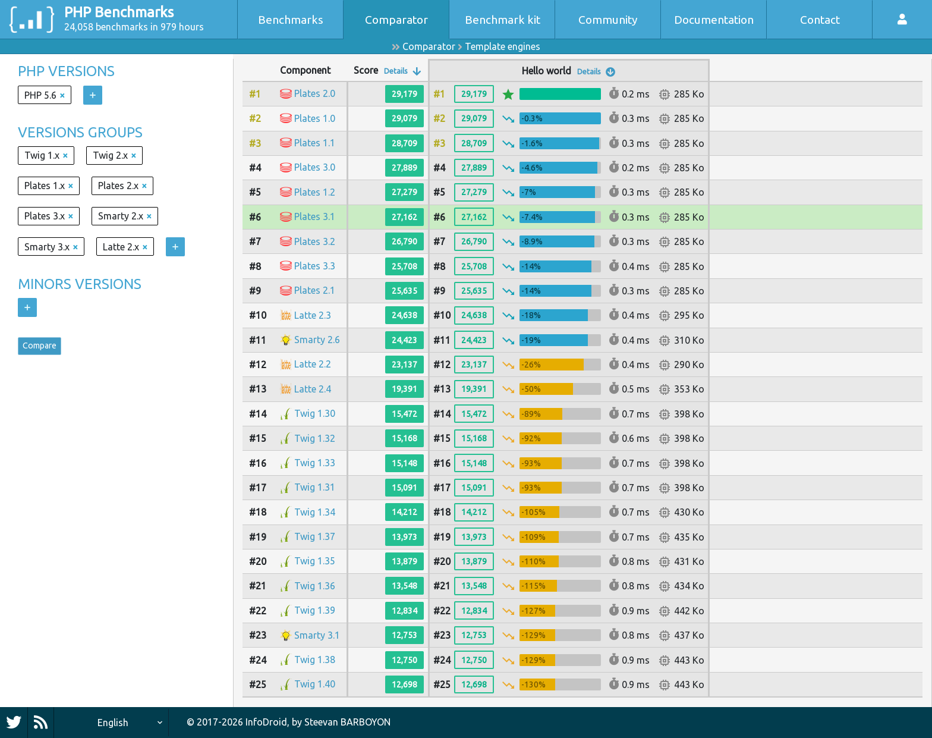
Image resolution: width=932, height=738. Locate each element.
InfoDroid (266, 722)
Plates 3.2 (314, 241)
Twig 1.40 (314, 684)
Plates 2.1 (314, 290)
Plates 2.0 (314, 93)
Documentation (714, 19)
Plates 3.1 (314, 216)
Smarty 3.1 (317, 635)
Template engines (502, 46)
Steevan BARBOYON (347, 722)
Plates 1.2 (314, 192)
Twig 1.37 (314, 536)
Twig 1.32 (314, 438)
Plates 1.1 (314, 142)
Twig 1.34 (314, 512)
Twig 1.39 (314, 610)
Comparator (396, 19)
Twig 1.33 (314, 462)
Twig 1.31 (314, 487)
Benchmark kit (502, 19)
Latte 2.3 (312, 315)
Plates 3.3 (314, 265)
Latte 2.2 (312, 364)
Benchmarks (290, 19)
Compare (45, 348)
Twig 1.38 (314, 659)
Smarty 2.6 (317, 339)
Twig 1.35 (314, 560)
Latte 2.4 (312, 389)
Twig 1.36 (314, 585)
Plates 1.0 (314, 118)
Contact (820, 19)
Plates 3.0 (314, 167)
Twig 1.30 (314, 413)
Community (608, 19)
